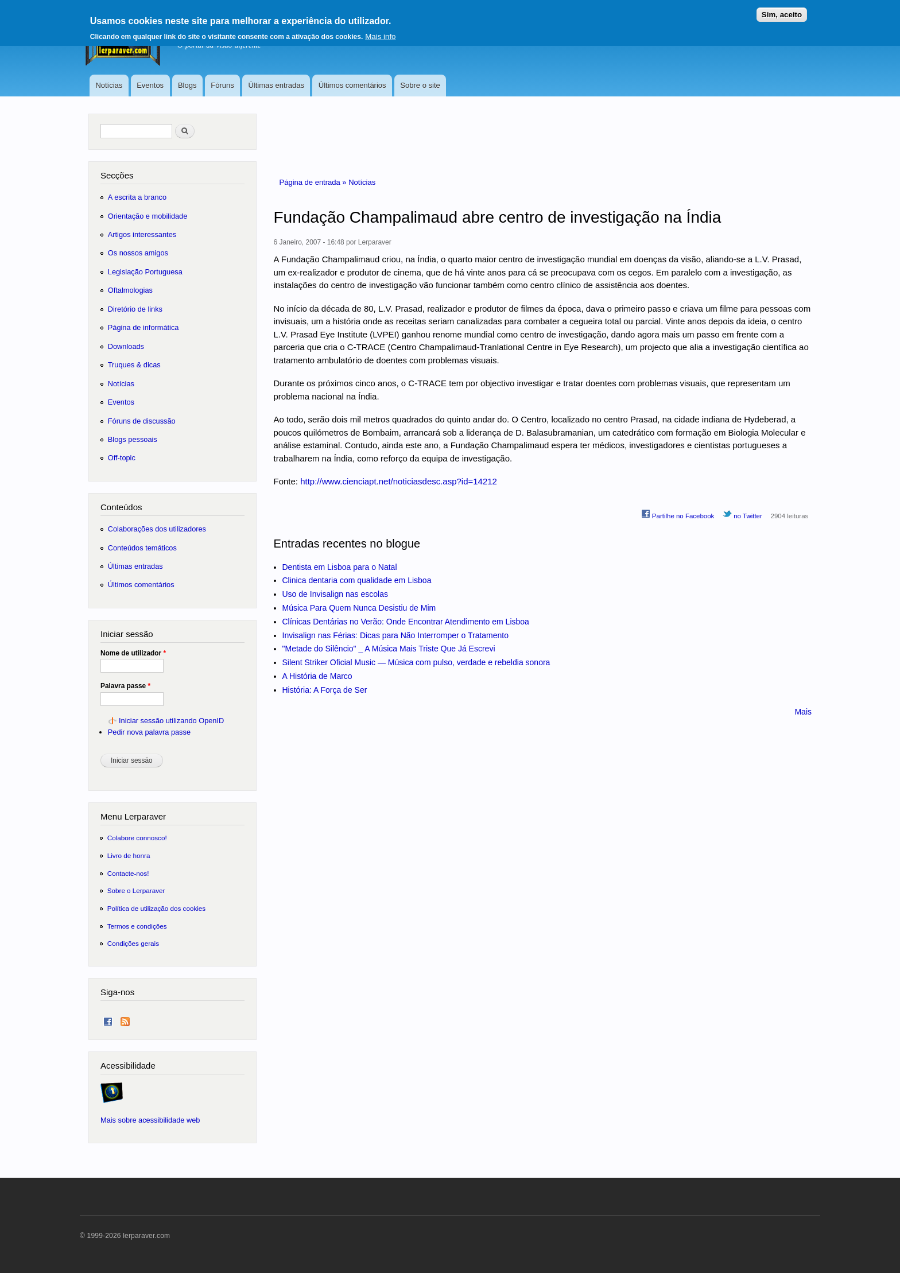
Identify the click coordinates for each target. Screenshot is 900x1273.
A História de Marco (317, 676)
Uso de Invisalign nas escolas (335, 594)
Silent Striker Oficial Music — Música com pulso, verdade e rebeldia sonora (416, 662)
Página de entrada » (314, 182)
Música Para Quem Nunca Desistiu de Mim (359, 607)
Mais (803, 711)
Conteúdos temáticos (142, 548)
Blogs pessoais (132, 439)
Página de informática (143, 327)
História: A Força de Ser (324, 689)
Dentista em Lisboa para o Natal (339, 567)
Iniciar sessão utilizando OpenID (171, 720)
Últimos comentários (352, 85)
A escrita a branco (137, 197)
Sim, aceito (782, 10)
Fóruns (222, 85)
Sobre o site (420, 85)
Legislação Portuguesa (145, 271)
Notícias (108, 85)
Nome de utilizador (133, 653)
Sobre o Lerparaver (136, 890)
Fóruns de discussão (142, 421)
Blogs (187, 85)
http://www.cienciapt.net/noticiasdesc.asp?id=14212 (398, 481)
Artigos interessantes (142, 234)
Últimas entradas (276, 85)
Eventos (150, 85)
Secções (116, 175)
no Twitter (742, 514)
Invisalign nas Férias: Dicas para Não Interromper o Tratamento (395, 635)
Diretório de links (135, 309)
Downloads (126, 346)
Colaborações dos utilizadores (157, 529)
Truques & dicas (134, 364)
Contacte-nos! (128, 873)
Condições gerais (133, 943)
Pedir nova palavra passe (149, 732)
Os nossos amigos (138, 253)
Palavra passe (125, 686)
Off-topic (121, 457)
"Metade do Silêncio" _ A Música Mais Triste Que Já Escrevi (388, 648)
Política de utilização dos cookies (156, 908)
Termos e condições (137, 926)
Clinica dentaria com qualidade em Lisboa (357, 580)
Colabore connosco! (137, 837)
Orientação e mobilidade (148, 216)
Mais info (380, 32)
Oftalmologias (130, 290)
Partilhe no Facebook (678, 514)
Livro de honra (128, 855)
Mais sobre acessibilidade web (150, 1120)
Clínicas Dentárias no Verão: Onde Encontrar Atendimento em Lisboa (405, 621)
